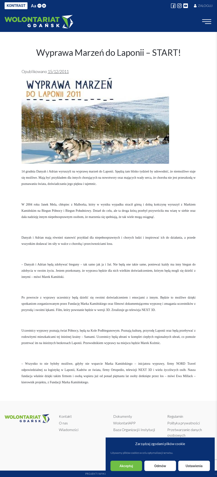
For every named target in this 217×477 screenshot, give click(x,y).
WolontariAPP (124, 423)
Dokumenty (122, 416)
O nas (63, 423)
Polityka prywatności (183, 423)
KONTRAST (16, 5)
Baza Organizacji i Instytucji (134, 429)
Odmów (160, 466)
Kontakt (65, 416)
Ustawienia (194, 466)
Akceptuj (126, 466)
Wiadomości (68, 429)
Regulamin (175, 416)
